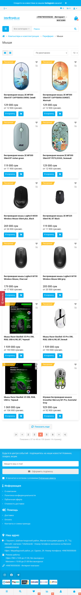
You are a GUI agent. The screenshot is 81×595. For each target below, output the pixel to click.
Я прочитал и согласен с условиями (29, 478)
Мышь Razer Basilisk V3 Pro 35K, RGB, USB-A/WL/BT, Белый (58, 338)
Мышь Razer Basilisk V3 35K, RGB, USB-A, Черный (19, 398)
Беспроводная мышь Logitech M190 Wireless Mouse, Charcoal (21, 277)
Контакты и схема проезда (17, 523)
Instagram (49, 3)
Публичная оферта (13, 499)
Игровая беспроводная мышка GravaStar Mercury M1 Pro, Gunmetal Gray (59, 400)
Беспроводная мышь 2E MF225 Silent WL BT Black (57, 217)
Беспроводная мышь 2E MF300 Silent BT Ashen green (18, 156)
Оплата (8, 519)
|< (16, 434)
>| (65, 434)
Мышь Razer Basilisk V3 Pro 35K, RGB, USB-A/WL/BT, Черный (19, 338)
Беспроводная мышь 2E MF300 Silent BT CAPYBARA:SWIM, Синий (19, 96)
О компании (10, 491)
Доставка (9, 515)
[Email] (40, 463)
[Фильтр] (2, 298)
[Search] (55, 29)
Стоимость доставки (14, 504)
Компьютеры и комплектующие (23, 36)
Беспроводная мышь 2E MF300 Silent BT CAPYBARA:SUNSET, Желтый (57, 98)
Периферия (48, 36)
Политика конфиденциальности (20, 495)
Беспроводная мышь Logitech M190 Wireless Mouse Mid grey (59, 277)
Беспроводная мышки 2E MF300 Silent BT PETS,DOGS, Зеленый (58, 156)
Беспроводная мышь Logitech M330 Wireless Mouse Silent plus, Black (21, 217)
